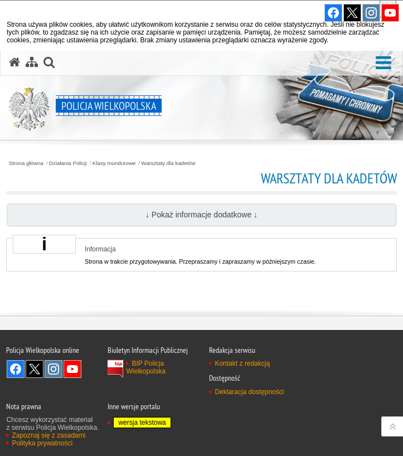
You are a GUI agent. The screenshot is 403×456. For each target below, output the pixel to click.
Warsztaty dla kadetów (168, 163)
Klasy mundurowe (114, 163)
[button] (383, 63)
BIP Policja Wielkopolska (146, 367)
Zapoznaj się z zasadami (48, 435)
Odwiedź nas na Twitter (34, 369)
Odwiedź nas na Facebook (16, 369)
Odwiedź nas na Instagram (53, 369)
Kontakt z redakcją (242, 363)
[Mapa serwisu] (32, 62)
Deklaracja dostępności (249, 392)
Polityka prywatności (42, 443)
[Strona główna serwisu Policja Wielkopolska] (14, 62)
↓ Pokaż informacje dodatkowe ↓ (201, 214)
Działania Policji (68, 163)
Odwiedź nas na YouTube (72, 369)
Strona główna (26, 163)
